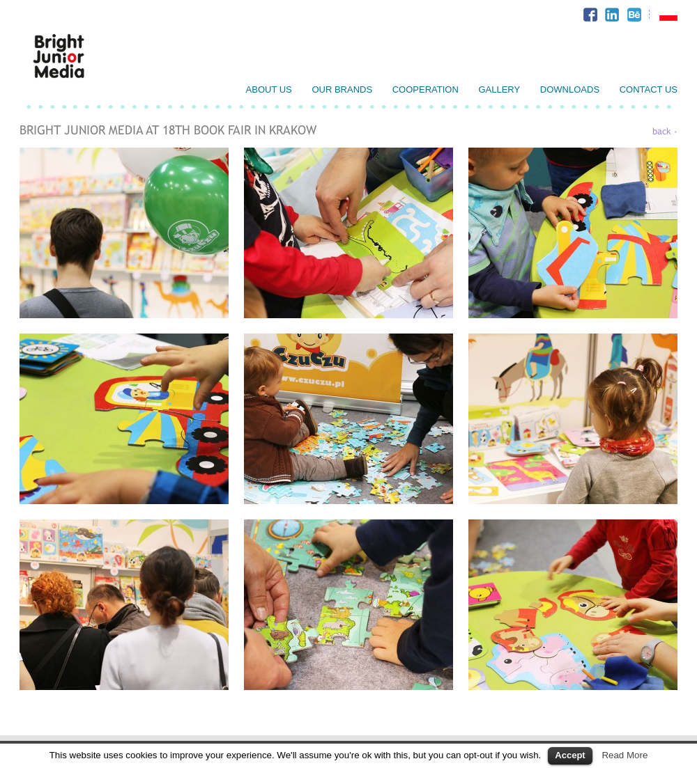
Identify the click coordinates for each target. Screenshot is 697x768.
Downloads (569, 89)
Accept (570, 755)
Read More (625, 755)
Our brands (342, 89)
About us (269, 89)
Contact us (648, 89)
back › (664, 131)
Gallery (499, 89)
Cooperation (425, 89)
